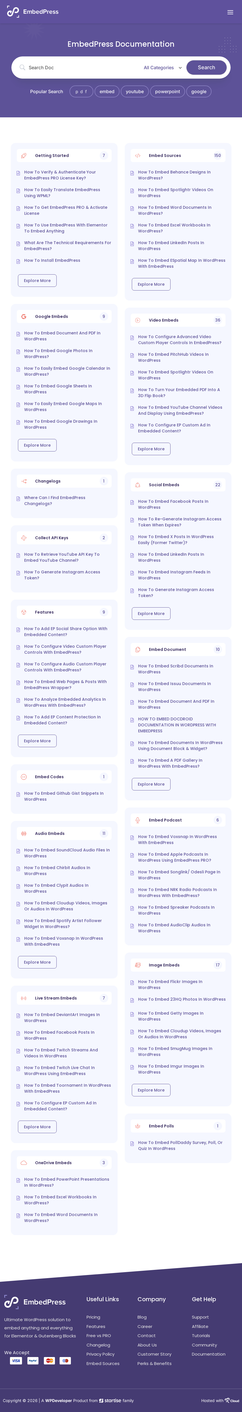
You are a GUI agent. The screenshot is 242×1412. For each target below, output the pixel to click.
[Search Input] (82, 67)
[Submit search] (206, 67)
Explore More (37, 280)
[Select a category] (162, 68)
